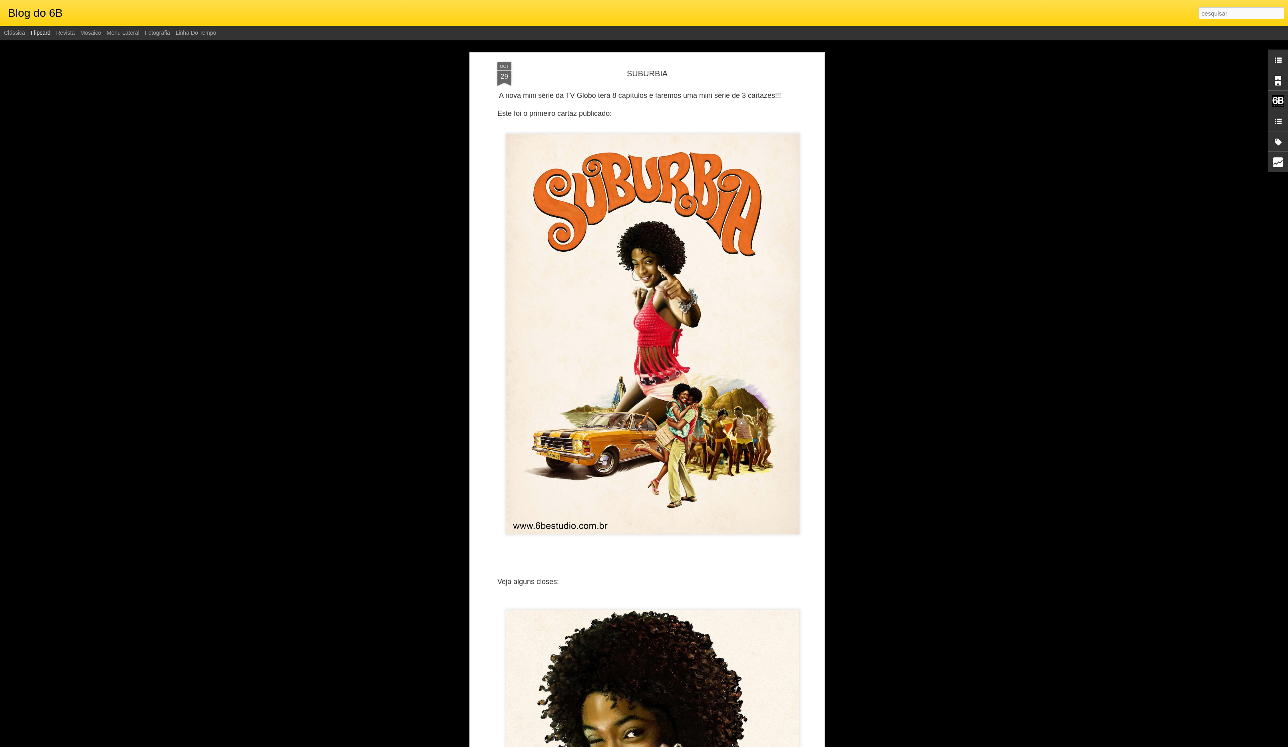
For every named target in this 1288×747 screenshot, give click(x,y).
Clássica (14, 33)
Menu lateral (123, 33)
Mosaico (90, 33)
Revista (65, 33)
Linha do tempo (196, 33)
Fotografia (157, 33)
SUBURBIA (647, 73)
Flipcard (41, 33)
